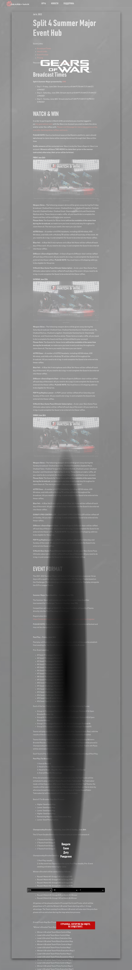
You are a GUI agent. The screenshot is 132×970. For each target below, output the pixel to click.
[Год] (40, 890)
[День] (92, 890)
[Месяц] (66, 890)
